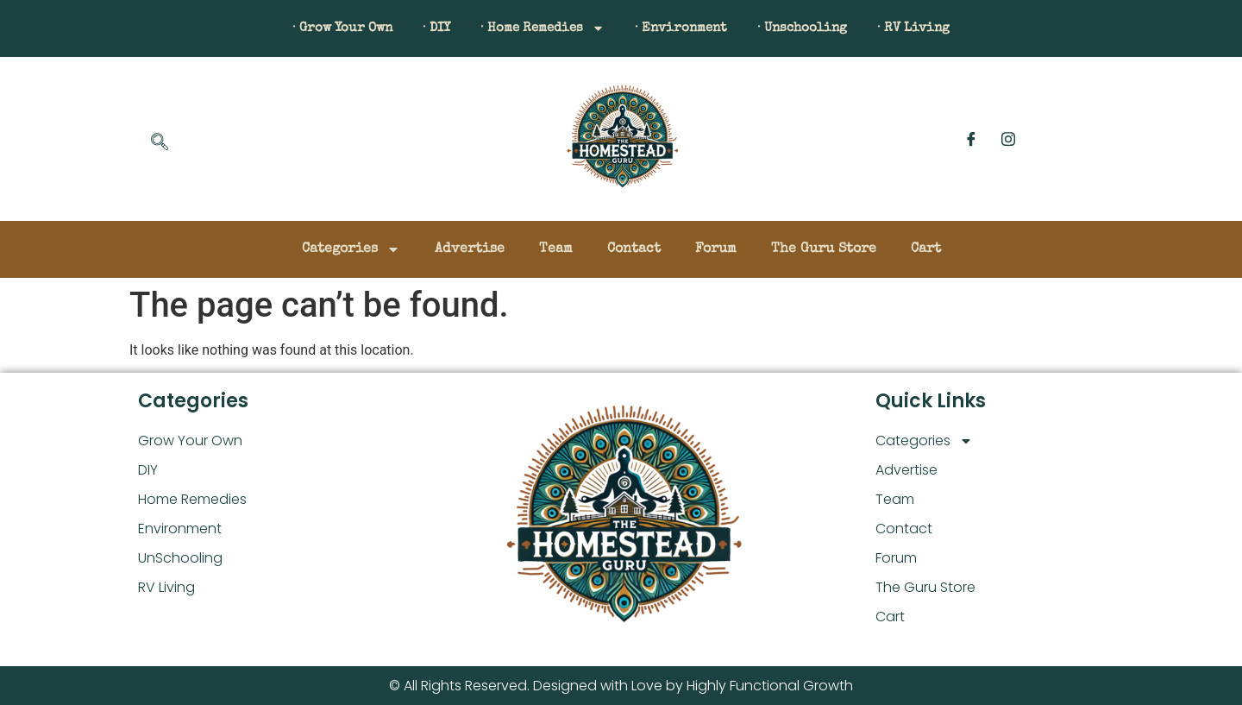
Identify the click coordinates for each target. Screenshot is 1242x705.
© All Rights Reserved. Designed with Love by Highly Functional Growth (621, 686)
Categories (351, 249)
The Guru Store (823, 249)
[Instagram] (1008, 139)
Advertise (470, 249)
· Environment (687, 28)
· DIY (420, 28)
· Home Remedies (537, 28)
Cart (926, 249)
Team (556, 249)
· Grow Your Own (317, 28)
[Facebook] (971, 139)
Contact (634, 249)
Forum (716, 249)
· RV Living (940, 28)
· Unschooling (819, 28)
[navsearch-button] (159, 143)
